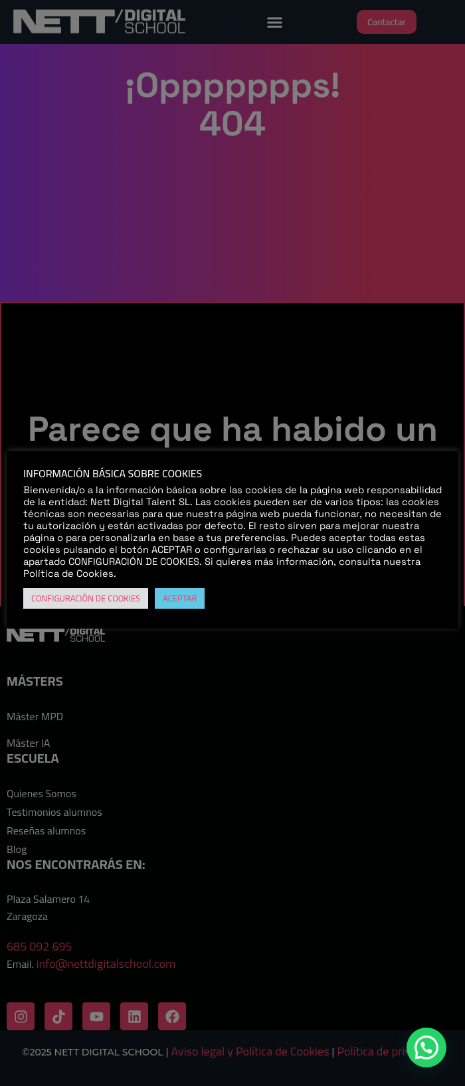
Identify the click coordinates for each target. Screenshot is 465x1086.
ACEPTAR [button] (180, 598)
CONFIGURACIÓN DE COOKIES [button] (85, 598)
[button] (426, 1047)
